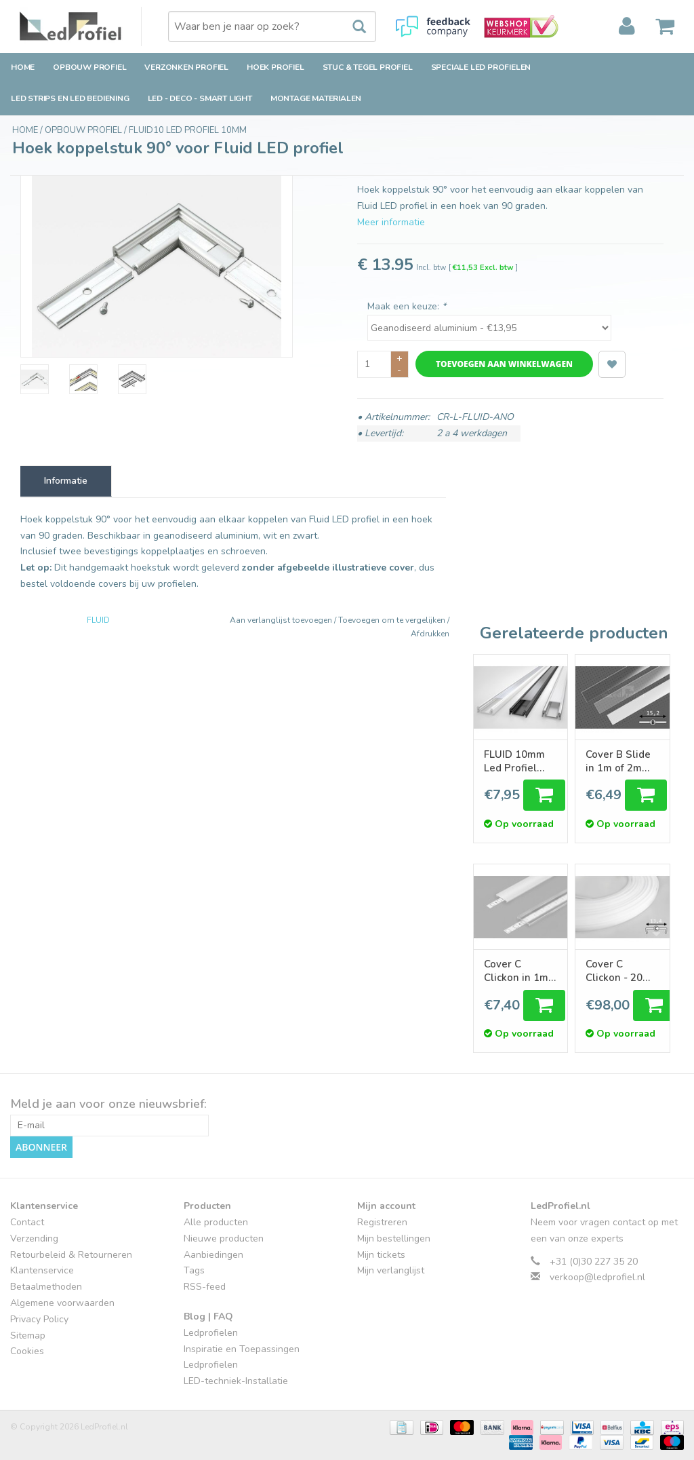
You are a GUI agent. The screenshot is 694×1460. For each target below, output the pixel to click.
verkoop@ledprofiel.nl (597, 1277)
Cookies (27, 1351)
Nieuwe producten (224, 1238)
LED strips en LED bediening (70, 98)
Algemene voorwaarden (62, 1302)
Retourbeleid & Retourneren (71, 1254)
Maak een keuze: (406, 306)
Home (23, 67)
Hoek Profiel (275, 67)
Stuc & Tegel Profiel (368, 67)
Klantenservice (42, 1270)
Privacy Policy (39, 1319)
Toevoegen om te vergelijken (392, 620)
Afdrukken (430, 633)
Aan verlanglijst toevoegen (282, 620)
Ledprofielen (211, 1332)
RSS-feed (205, 1286)
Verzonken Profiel (186, 67)
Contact (27, 1222)
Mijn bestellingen (393, 1238)
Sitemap (27, 1334)
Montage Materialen (315, 98)
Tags (194, 1270)
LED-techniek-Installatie (236, 1381)
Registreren (382, 1222)
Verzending (34, 1238)
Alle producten (216, 1222)
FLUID (98, 620)
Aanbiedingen (213, 1254)
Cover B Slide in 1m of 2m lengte (618, 761)
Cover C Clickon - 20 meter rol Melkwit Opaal (621, 970)
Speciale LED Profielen (481, 67)
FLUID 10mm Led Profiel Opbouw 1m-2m (515, 761)
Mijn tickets (381, 1254)
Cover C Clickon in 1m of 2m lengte (516, 970)
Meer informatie (391, 222)
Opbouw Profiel (89, 67)
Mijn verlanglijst (390, 1270)
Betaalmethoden (46, 1286)
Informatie (65, 480)
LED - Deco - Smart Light (200, 98)
